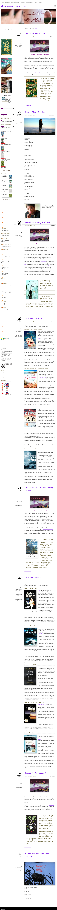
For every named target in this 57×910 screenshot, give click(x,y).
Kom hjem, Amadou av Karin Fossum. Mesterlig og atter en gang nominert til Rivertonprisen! (6, 209)
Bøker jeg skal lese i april (6, 256)
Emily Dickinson (19, 867)
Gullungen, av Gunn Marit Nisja (6, 246)
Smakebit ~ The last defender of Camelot (39, 488)
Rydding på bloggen (5, 280)
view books (10, 103)
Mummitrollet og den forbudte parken (5, 185)
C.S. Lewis (3, 191)
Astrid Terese (7, 97)
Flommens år (51, 805)
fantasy (18, 501)
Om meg (40, 2)
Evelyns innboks (3, 167)
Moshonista (5, 295)
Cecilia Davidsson (4, 186)
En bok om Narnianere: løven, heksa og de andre (5, 160)
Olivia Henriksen (16, 337)
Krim (36, 321)
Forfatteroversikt (15, 2)
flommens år (20, 784)
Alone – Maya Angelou (35, 112)
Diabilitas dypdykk (7, 233)
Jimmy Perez (20, 332)
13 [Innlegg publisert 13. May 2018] (11, 31)
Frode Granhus (18, 594)
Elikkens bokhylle (7, 244)
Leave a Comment (52, 115)
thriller (21, 600)
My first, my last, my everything (6, 301)
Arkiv (36, 2)
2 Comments (53, 321)
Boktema (34, 36)
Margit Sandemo (4, 138)
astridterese (30, 36)
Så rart (4, 307)
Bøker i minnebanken (6, 2)
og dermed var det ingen (18, 599)
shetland (21, 337)
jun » (4, 35)
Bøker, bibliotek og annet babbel (6, 228)
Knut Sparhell (4, 351)
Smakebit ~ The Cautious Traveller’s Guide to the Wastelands (6, 359)
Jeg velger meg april (5, 224)
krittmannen (20, 598)
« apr (2, 35)
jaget (16, 595)
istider (21, 594)
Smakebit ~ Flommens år (36, 773)
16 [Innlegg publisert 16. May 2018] (5, 32)
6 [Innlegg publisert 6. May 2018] (11, 30)
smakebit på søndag (19, 787)
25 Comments (52, 225)
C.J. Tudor (19, 590)
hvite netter (19, 331)
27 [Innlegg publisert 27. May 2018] (11, 33)
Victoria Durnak (4, 168)
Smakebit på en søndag (5, 235)
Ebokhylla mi (5, 238)
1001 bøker (23, 2)
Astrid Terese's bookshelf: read (6, 131)
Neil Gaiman (16, 235)
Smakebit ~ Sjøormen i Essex (37, 33)
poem (19, 870)
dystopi (17, 784)
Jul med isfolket (3, 137)
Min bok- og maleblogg (4, 289)
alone (15, 123)
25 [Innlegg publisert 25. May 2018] (8, 33)
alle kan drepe (19, 330)
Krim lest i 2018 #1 (33, 577)
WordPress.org (4, 377)
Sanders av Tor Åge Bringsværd (7, 251)
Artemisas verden (6, 206)
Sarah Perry (17, 45)
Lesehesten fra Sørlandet (5, 278)
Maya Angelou (20, 123)
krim (18, 595)
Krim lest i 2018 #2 (33, 318)
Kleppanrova (5, 271)
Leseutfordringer (29, 2)
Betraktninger (8, 6)
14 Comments (52, 493)
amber (16, 501)
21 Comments (52, 36)
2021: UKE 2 (4, 297)
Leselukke (5, 283)
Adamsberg (18, 589)
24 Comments (52, 776)
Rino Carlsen (17, 600)
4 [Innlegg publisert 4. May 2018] (8, 30)
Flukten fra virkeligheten (4, 249)
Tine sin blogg (6, 313)
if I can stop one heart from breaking (37, 854)
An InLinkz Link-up (27, 105)
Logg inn (3, 372)
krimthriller (16, 598)
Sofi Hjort (3, 145)
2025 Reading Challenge (7, 95)
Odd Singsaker (20, 336)
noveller (37, 493)
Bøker (34, 321)
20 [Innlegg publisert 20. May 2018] (11, 32)
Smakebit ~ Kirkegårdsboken (37, 222)
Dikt (34, 115)
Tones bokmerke (6, 319)
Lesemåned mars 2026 (5, 230)
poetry (21, 870)
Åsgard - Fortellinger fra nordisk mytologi (5, 180)
